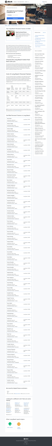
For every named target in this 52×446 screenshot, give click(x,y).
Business (15, 1)
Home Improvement (20, 1)
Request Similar (17, 393)
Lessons (26, 1)
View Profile (18, 38)
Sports (9, 25)
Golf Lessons (10, 427)
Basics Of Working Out (39, 43)
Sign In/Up (44, 1)
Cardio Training (37, 46)
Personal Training (14, 25)
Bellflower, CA (17, 402)
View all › (44, 32)
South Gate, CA (8, 411)
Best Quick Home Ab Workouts (40, 45)
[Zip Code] (18, 15)
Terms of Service (28, 440)
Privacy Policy (33, 440)
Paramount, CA (26, 409)
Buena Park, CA (26, 402)
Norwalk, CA (17, 409)
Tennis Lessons (19, 428)
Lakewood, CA (8, 408)
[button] (28, 2)
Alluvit (6, 25)
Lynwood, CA (8, 409)
